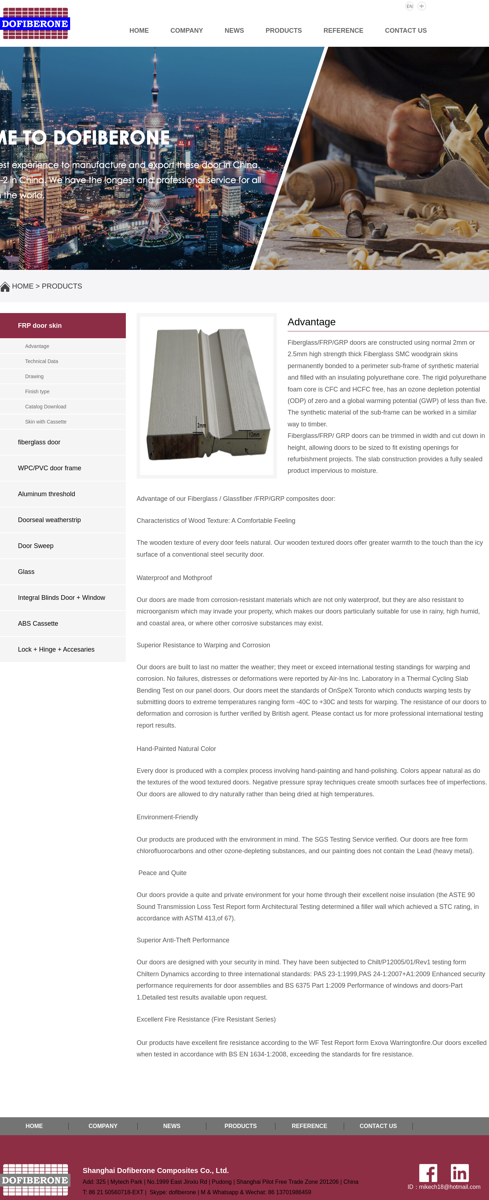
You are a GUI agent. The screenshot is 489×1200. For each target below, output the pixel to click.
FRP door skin (40, 325)
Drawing (34, 376)
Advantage (37, 346)
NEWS (234, 30)
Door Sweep (36, 545)
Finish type (37, 391)
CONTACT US (406, 30)
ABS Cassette (38, 623)
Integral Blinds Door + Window (61, 597)
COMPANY (186, 30)
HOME (139, 30)
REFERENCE (344, 30)
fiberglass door (39, 442)
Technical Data (41, 361)
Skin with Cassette (46, 422)
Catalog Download (45, 406)
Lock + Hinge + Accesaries (56, 649)
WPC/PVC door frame (49, 468)
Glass (26, 571)
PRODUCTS (284, 30)
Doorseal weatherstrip (49, 520)
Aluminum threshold (46, 494)
